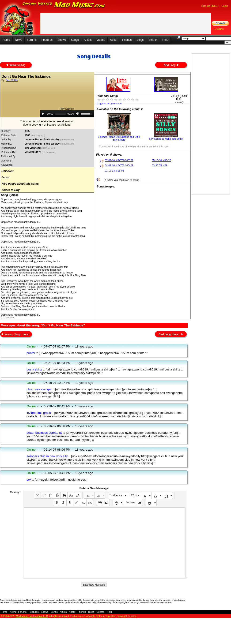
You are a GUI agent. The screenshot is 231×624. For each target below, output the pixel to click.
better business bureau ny (44, 432)
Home (6, 39)
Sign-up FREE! (209, 5)
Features (47, 39)
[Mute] (78, 114)
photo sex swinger (39, 389)
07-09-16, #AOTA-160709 (119, 160)
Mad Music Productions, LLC (32, 616)
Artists (87, 39)
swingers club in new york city (47, 456)
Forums (32, 39)
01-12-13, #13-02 (114, 170)
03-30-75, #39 (159, 165)
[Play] (43, 114)
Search (152, 39)
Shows (61, 39)
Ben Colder (12, 80)
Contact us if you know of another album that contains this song (134, 146)
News (18, 39)
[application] (67, 113)
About (113, 39)
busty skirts (34, 369)
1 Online (219, 28)
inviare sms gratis (39, 413)
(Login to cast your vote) (109, 103)
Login (225, 5)
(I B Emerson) (38, 135)
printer (31, 353)
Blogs (140, 39)
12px (134, 495)
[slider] (60, 113)
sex (29, 479)
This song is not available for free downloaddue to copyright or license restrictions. (47, 123)
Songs (75, 39)
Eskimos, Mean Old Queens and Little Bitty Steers (119, 138)
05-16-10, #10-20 (161, 160)
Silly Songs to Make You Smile (166, 138)
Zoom (129, 502)
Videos (100, 39)
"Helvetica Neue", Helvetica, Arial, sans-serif (119, 495)
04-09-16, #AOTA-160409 (119, 165)
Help (165, 39)
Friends (127, 39)
